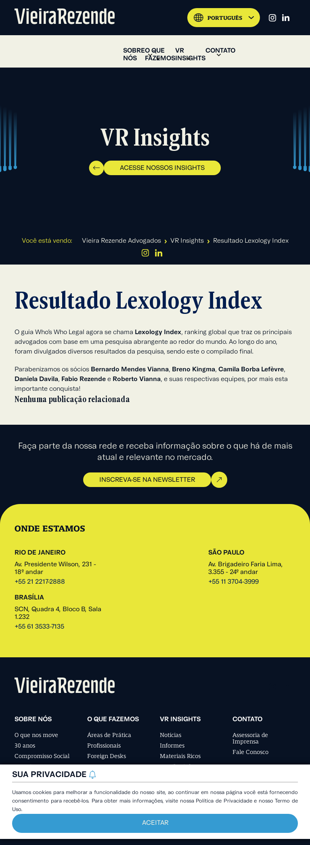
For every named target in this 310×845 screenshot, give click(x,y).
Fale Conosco (250, 752)
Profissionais (104, 745)
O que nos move (36, 735)
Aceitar (155, 823)
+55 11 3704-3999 (233, 582)
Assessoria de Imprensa (250, 738)
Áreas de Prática (109, 735)
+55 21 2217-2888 (40, 582)
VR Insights (187, 241)
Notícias (170, 735)
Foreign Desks (106, 756)
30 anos (25, 745)
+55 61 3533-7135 (39, 627)
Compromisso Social (42, 756)
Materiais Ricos (180, 756)
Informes (172, 745)
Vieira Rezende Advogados (121, 241)
